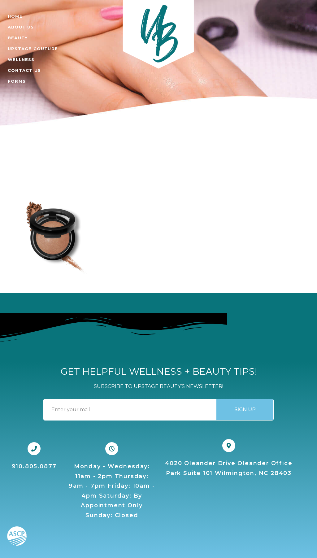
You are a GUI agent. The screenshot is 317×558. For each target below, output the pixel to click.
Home (15, 16)
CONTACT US (24, 70)
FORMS (17, 81)
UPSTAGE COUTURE (33, 48)
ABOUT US (21, 26)
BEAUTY (18, 37)
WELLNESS (21, 59)
